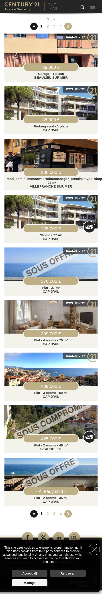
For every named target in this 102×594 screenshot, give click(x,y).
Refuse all (68, 573)
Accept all (29, 573)
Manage (29, 583)
